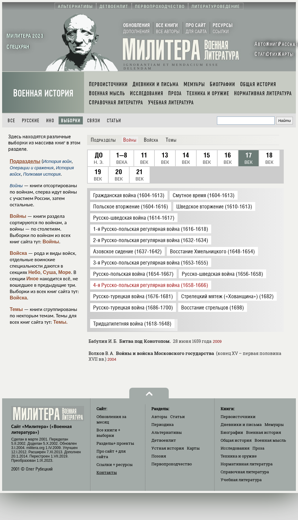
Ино (50, 120)
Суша (49, 272)
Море (64, 272)
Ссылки (115, 464)
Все (11, 120)
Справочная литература (245, 471)
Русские (30, 120)
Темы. (60, 322)
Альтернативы (166, 432)
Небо (34, 272)
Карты (193, 448)
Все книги (108, 432)
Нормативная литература (247, 464)
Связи (93, 120)
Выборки (70, 120)
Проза (258, 448)
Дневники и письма (241, 424)
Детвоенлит (163, 440)
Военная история (43, 93)
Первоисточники (238, 416)
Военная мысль (270, 440)
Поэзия (158, 456)
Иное (32, 278)
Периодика (162, 424)
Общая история (236, 440)
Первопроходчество (171, 464)
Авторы (159, 416)
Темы (16, 309)
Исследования (235, 448)
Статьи (114, 120)
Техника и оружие (239, 456)
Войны (18, 216)
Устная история (167, 448)
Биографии (232, 432)
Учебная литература (241, 479)
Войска (18, 253)
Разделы (115, 443)
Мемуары (274, 424)
